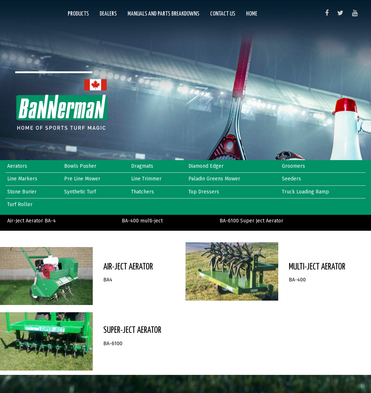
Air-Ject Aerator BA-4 (31, 221)
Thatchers (142, 192)
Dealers (108, 14)
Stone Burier (22, 192)
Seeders (291, 179)
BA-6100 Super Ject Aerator (251, 221)
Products (78, 14)
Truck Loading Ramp (305, 192)
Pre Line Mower (82, 179)
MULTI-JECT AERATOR (317, 267)
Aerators (17, 166)
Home (251, 14)
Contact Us (222, 14)
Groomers (293, 166)
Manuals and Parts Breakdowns (163, 14)
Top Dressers (203, 192)
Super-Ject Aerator (132, 330)
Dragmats (142, 166)
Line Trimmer (146, 179)
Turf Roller (20, 204)
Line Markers (22, 179)
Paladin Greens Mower (214, 179)
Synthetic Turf (80, 192)
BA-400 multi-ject (142, 221)
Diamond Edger (206, 166)
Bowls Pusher (80, 166)
